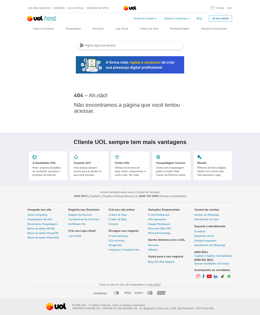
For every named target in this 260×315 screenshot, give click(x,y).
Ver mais (134, 174)
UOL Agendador (157, 219)
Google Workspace (159, 224)
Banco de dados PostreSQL (43, 237)
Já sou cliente (220, 18)
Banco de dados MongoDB (42, 233)
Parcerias (153, 245)
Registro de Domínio (80, 214)
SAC (229, 8)
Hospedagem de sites (39, 219)
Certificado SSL (77, 224)
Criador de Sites (98, 8)
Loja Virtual (76, 8)
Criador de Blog (117, 219)
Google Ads (115, 245)
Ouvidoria (199, 231)
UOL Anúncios (117, 240)
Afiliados (153, 249)
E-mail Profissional (158, 214)
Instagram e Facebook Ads (124, 249)
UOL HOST (154, 284)
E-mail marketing (118, 235)
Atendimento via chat (206, 219)
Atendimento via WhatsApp (209, 245)
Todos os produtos (43, 28)
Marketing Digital (179, 28)
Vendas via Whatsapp (206, 214)
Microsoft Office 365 (159, 228)
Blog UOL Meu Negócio (161, 261)
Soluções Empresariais (214, 28)
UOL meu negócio (39, 8)
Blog (199, 18)
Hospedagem (73, 28)
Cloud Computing (37, 214)
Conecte (113, 224)
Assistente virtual (204, 235)
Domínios (59, 8)
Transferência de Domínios (83, 219)
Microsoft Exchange (159, 233)
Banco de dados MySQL (41, 228)
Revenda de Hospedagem (42, 224)
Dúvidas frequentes (205, 240)
